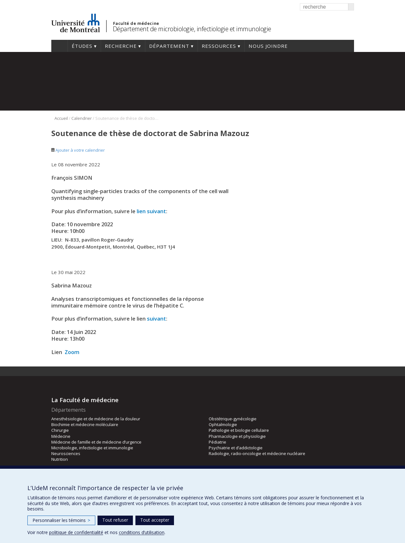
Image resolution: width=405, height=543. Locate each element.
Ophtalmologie (223, 424)
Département (169, 46)
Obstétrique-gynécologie (233, 419)
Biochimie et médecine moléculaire (84, 424)
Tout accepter (154, 520)
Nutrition (59, 459)
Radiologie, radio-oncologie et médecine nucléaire (257, 453)
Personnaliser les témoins (61, 520)
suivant (156, 318)
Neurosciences (65, 453)
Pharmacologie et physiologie (237, 436)
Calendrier (81, 118)
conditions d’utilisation (141, 532)
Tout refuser (115, 520)
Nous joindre (268, 46)
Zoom (72, 352)
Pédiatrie (217, 442)
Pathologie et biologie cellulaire (239, 430)
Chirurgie (60, 430)
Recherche (121, 46)
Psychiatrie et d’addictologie (236, 448)
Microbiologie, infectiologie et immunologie (92, 448)
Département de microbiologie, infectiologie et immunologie (192, 29)
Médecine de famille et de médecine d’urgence (96, 442)
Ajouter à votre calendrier (78, 150)
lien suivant (151, 211)
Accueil (59, 46)
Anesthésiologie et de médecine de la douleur (95, 419)
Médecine (60, 436)
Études (82, 46)
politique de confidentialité (76, 532)
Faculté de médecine (136, 23)
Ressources (219, 46)
